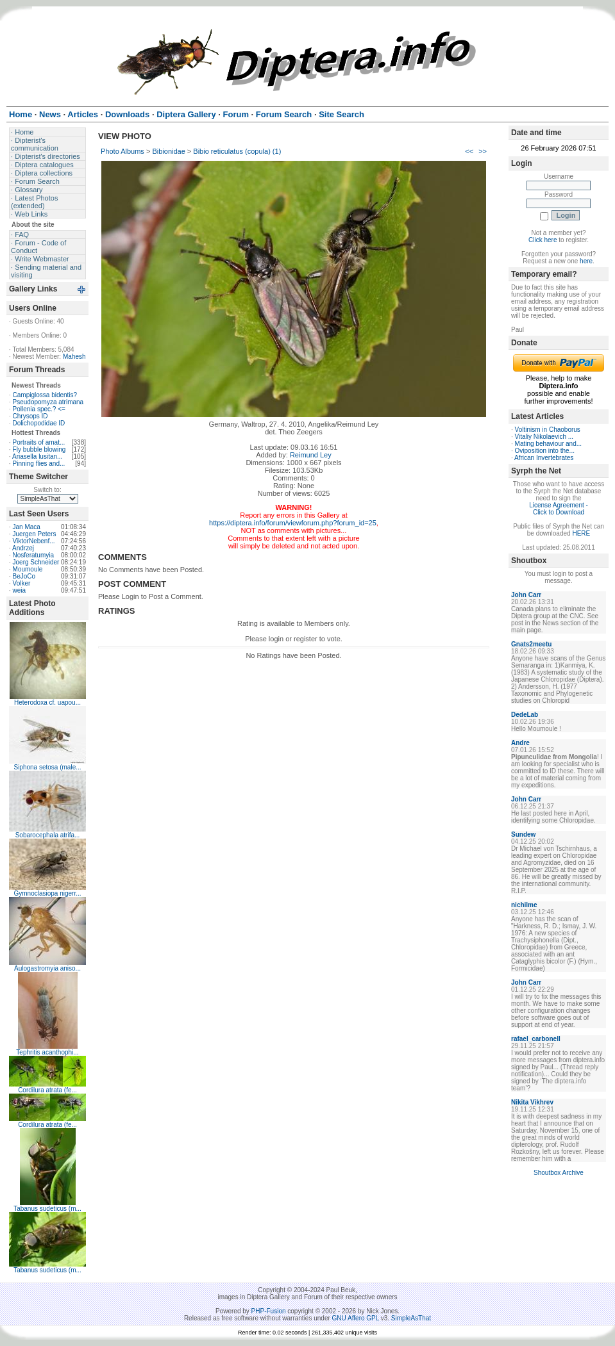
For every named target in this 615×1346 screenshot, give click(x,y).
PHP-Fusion (268, 1311)
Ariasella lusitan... (37, 456)
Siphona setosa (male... (47, 767)
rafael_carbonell (535, 1038)
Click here (542, 239)
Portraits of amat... (39, 442)
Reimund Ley (311, 455)
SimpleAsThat (411, 1318)
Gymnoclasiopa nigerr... (47, 893)
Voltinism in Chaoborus (547, 429)
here (586, 261)
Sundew (523, 834)
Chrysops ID (30, 416)
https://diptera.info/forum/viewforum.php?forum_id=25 (292, 523)
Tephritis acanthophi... (47, 1052)
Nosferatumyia (33, 555)
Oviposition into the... (545, 450)
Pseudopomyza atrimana (48, 402)
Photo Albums (122, 151)
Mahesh (74, 356)
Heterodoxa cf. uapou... (47, 702)
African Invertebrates (543, 457)
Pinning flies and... (39, 463)
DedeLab (524, 714)
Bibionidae (168, 151)
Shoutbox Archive (559, 1172)
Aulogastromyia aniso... (47, 968)
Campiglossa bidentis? (45, 394)
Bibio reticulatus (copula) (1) (237, 151)
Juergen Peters (34, 534)
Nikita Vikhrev (532, 1102)
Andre (520, 742)
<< (469, 151)
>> (482, 151)
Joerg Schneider (36, 562)
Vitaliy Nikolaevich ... (544, 436)
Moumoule (28, 569)
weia (19, 590)
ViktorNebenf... (34, 541)
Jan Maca (26, 526)
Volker (22, 583)
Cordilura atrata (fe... (47, 1090)
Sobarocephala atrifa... (47, 835)
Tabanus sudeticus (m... (47, 1208)
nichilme (524, 904)
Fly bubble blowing (39, 449)
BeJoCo (24, 576)
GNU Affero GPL (355, 1318)
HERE (581, 533)
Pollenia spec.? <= (39, 409)
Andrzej (23, 548)
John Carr (526, 594)
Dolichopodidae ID (39, 423)
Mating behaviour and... (548, 443)
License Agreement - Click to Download (558, 509)
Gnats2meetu (531, 644)
